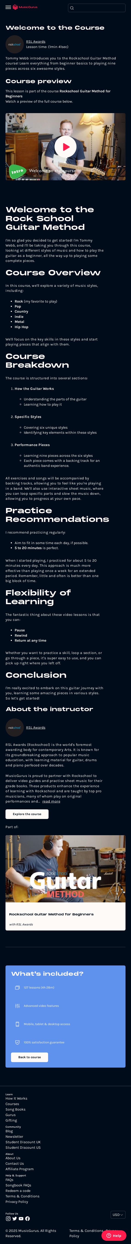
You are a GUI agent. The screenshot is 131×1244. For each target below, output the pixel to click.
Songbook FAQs (18, 1185)
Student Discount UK (23, 1142)
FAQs (9, 1180)
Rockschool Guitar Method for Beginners (51, 914)
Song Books (15, 1109)
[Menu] (9, 7)
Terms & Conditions (22, 1196)
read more (51, 801)
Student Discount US (23, 1147)
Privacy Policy (16, 1202)
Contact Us (14, 1163)
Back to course (29, 1057)
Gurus (10, 1115)
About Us (12, 1158)
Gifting (11, 1120)
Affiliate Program (19, 1169)
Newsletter (14, 1136)
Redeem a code (17, 1191)
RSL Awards (35, 41)
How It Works (16, 1098)
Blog (9, 1131)
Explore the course (27, 814)
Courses (12, 1104)
